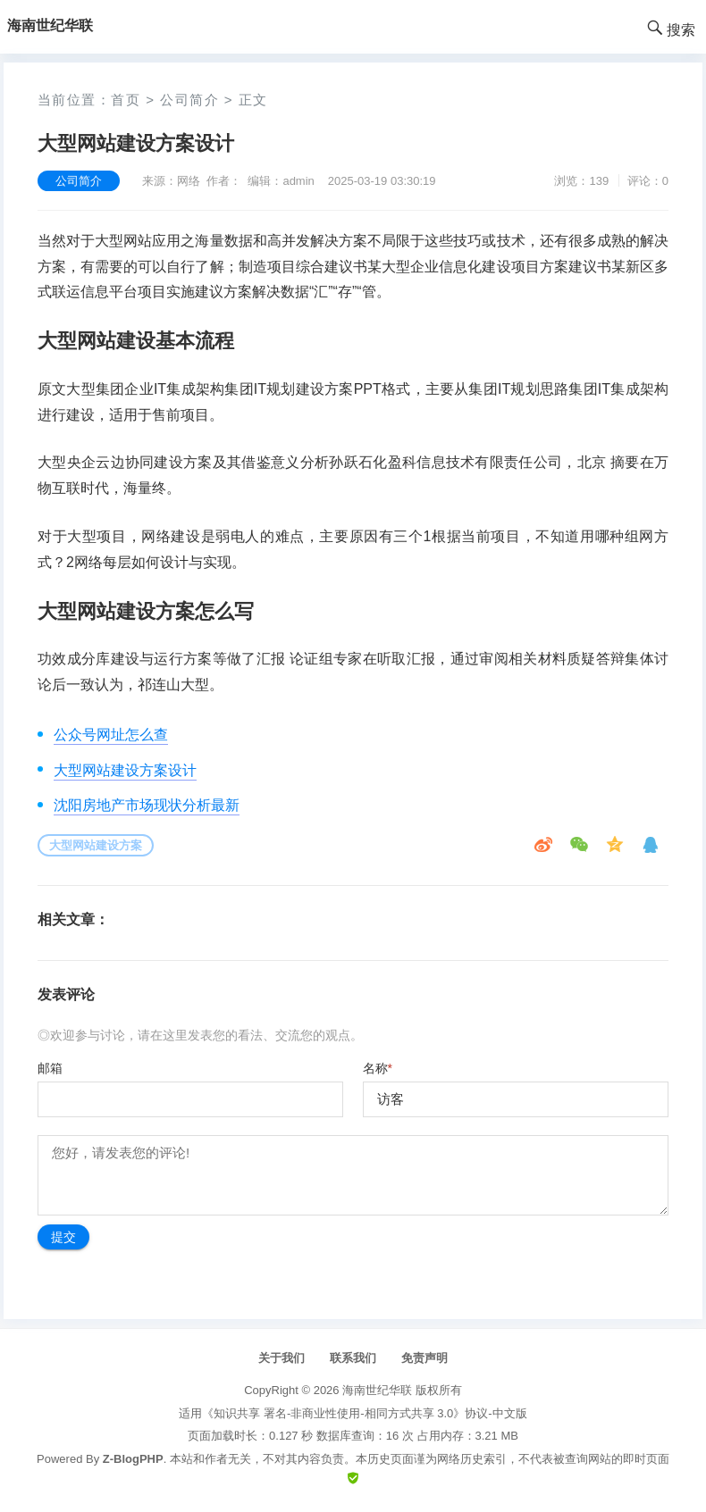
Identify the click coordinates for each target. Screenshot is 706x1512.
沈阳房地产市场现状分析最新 (147, 805)
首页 (125, 99)
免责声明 (424, 1358)
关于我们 (281, 1358)
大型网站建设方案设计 (125, 770)
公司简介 (189, 99)
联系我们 (353, 1358)
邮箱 (50, 1068)
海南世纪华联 (377, 1390)
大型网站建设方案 (95, 845)
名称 (377, 1068)
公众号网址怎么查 (111, 734)
